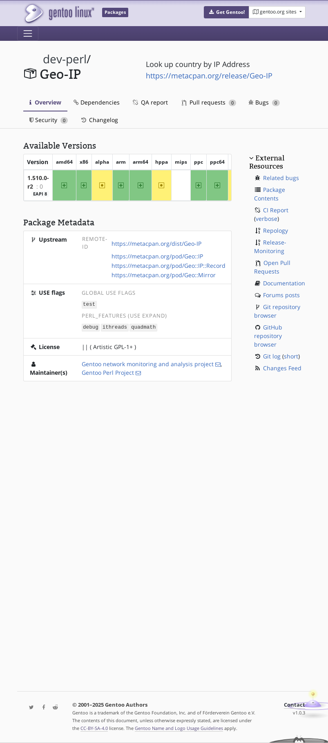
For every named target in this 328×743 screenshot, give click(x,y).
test (89, 304)
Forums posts (281, 295)
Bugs (264, 102)
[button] (226, 12)
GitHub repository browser (268, 335)
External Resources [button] (266, 162)
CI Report (275, 210)
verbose (266, 218)
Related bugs (281, 178)
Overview (45, 102)
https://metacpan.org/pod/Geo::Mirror (164, 275)
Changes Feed (282, 368)
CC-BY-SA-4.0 (94, 728)
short (291, 356)
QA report (150, 102)
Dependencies (97, 102)
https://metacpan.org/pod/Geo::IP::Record (168, 265)
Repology (275, 230)
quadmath (143, 326)
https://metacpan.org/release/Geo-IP (209, 75)
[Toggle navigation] (27, 33)
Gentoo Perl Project (108, 372)
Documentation (284, 283)
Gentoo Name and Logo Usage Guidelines (179, 728)
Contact (294, 704)
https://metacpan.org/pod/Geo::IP (157, 256)
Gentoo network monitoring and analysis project (148, 363)
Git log (272, 356)
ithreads (115, 326)
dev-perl (65, 59)
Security (48, 120)
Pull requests (209, 102)
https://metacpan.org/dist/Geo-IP (156, 243)
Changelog (99, 120)
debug (90, 326)
